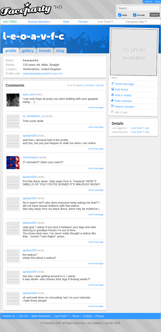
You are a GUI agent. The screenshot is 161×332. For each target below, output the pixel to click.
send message (95, 107)
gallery (28, 51)
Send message (124, 83)
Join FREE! (10, 21)
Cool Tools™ (105, 21)
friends (45, 51)
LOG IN (148, 2)
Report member (125, 106)
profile (11, 51)
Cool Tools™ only (140, 128)
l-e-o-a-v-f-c (33, 36)
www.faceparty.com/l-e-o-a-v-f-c (43, 73)
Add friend (121, 89)
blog (60, 51)
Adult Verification (41, 316)
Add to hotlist (123, 95)
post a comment (85, 85)
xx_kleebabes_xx (33, 116)
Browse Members (39, 21)
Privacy (100, 316)
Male (66, 21)
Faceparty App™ (136, 21)
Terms (75, 316)
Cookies (87, 316)
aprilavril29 (29, 135)
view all (99, 85)
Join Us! (23, 316)
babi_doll (28, 94)
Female (83, 21)
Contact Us (8, 316)
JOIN (157, 2)
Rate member (123, 100)
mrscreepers (30, 157)
